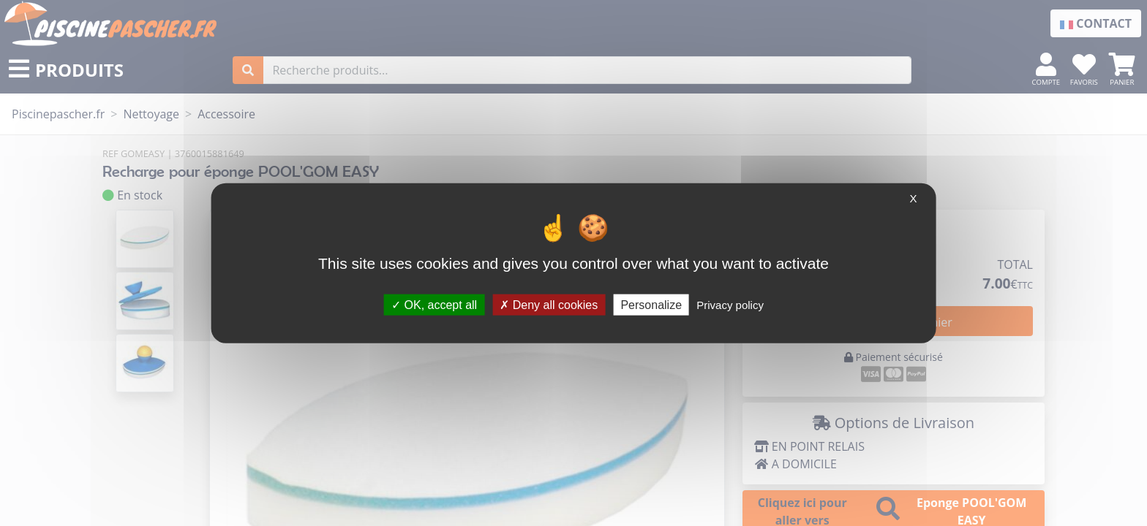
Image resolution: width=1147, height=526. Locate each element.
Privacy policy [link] (730, 304)
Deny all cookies (549, 304)
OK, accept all (434, 304)
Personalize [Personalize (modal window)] (651, 304)
